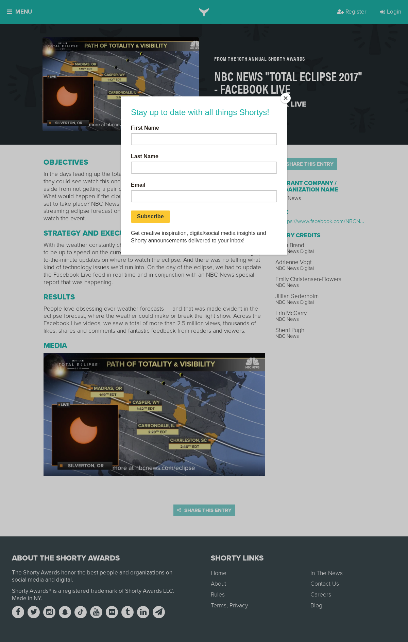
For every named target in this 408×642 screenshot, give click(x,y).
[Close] (285, 98)
